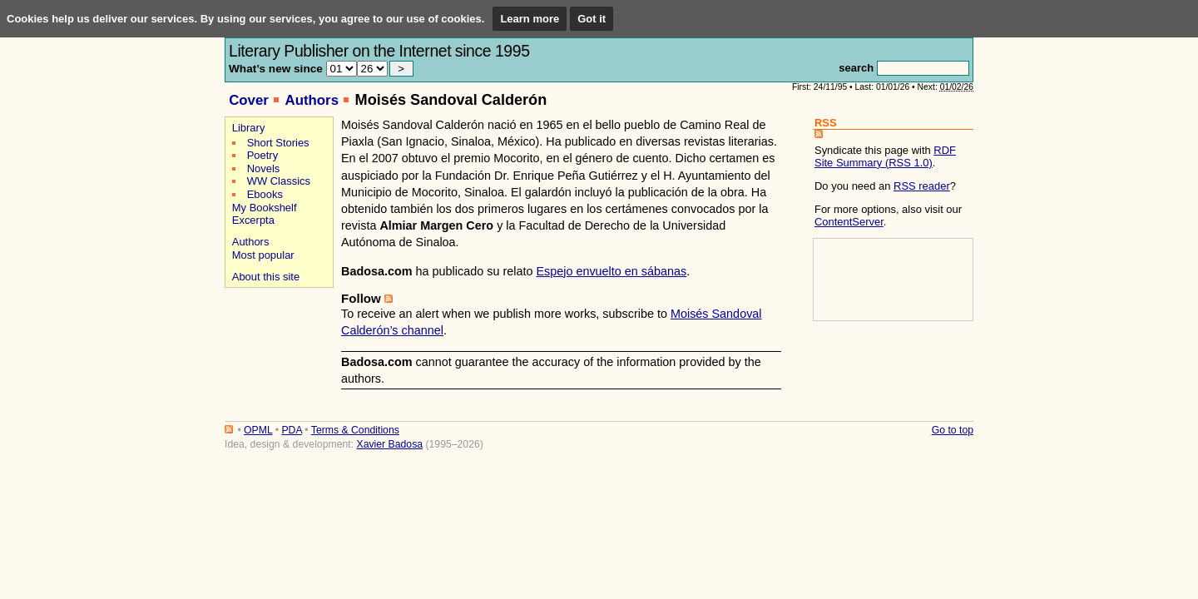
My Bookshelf (264, 207)
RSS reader (922, 186)
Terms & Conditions (355, 430)
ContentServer (849, 221)
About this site (266, 276)
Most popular (263, 255)
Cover (249, 100)
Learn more (529, 18)
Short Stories (278, 142)
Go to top (952, 430)
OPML (258, 430)
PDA (291, 430)
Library (248, 127)
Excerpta (253, 220)
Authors (312, 100)
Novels (263, 168)
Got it (591, 18)
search (856, 68)
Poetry (262, 155)
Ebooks (265, 194)
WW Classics (278, 181)
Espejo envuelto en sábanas (611, 271)
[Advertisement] (277, 351)
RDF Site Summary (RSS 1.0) (885, 156)
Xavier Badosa (389, 444)
